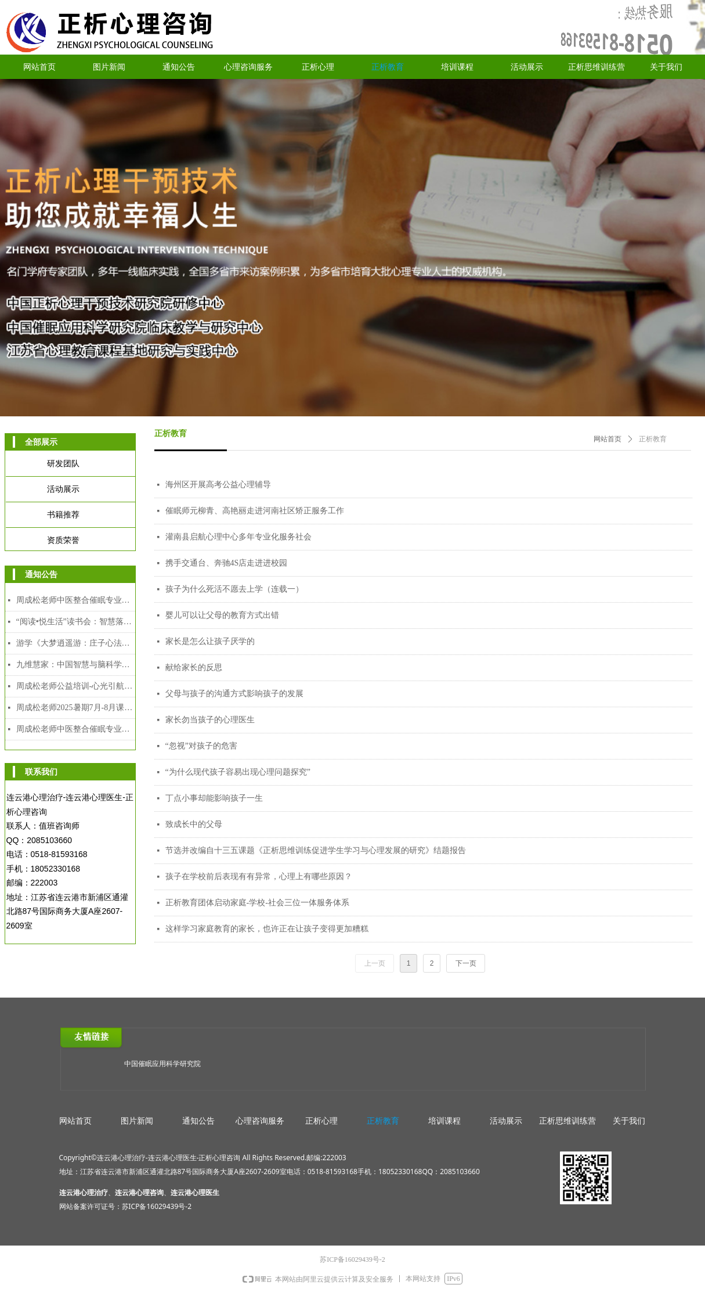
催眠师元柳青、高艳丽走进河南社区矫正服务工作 (254, 510)
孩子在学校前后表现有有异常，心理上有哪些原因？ (258, 876)
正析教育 (653, 439)
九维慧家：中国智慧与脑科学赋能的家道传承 (75, 664)
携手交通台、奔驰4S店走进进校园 (226, 563)
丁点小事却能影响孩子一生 (214, 798)
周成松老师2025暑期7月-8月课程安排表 (75, 707)
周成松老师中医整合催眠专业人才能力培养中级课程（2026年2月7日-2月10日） (75, 600)
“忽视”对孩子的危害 (201, 746)
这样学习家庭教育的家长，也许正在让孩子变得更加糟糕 (266, 928)
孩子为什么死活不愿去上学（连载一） (234, 589)
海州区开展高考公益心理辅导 (218, 484)
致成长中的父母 (193, 824)
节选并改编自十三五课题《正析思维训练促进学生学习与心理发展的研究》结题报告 (315, 850)
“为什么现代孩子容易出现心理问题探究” (237, 772)
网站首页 (607, 439)
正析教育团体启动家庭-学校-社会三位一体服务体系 (257, 902)
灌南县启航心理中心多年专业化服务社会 (238, 536)
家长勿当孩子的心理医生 (210, 719)
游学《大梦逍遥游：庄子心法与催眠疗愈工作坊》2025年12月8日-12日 (75, 643)
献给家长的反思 (193, 667)
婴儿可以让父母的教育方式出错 (222, 615)
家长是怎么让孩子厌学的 (210, 641)
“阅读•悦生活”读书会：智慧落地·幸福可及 (75, 621)
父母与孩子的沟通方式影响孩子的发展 (234, 693)
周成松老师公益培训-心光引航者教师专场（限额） (75, 686)
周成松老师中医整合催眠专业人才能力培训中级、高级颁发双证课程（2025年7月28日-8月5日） (75, 729)
